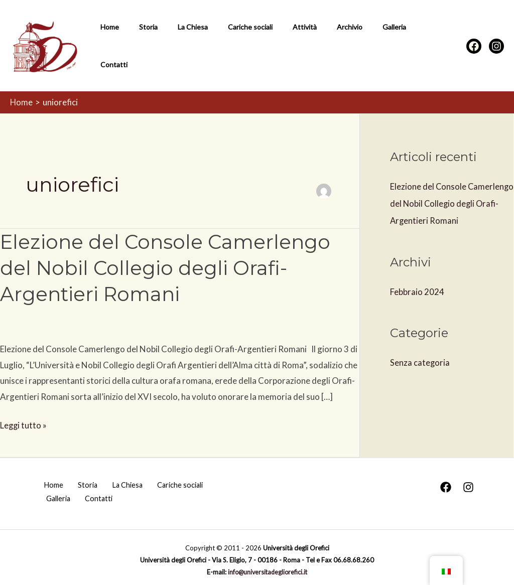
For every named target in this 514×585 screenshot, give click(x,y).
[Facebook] (473, 43)
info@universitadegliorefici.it (267, 567)
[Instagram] (496, 43)
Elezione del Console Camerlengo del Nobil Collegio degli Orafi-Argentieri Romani (169, 262)
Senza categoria (420, 357)
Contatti (394, 43)
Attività (278, 43)
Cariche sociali (229, 43)
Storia (139, 43)
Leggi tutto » (24, 418)
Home (106, 43)
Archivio (316, 43)
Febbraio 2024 (417, 285)
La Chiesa (178, 43)
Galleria (355, 43)
